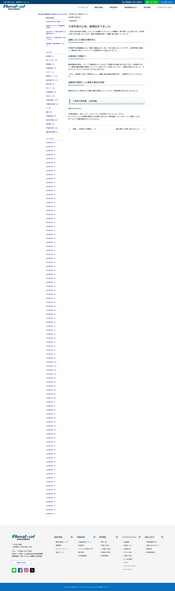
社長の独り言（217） (52, 80)
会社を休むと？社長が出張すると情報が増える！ (56, 33)
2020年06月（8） (51, 418)
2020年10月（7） (51, 402)
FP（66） (49, 108)
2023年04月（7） (51, 282)
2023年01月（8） (51, 294)
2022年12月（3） (51, 298)
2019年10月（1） (51, 446)
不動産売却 (113, 7)
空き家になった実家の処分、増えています (56, 39)
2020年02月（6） (51, 434)
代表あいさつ (128, 545)
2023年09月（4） (51, 262)
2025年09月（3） (51, 170)
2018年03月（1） (51, 514)
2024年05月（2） (51, 230)
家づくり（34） (50, 88)
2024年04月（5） (51, 234)
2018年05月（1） (51, 506)
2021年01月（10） (51, 390)
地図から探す (105, 545)
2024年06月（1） (51, 226)
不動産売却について (84, 542)
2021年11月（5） (51, 350)
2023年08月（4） (51, 266)
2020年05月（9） (51, 422)
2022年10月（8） (51, 306)
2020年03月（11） (51, 430)
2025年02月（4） (51, 194)
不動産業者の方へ (131, 7)
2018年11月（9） (51, 490)
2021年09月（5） (51, 358)
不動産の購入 (73, 21)
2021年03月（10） (51, 382)
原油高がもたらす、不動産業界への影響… (56, 27)
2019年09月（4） (51, 450)
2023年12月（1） (51, 250)
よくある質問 (128, 559)
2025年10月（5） (51, 166)
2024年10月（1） (51, 210)
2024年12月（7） (51, 202)
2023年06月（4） (51, 274)
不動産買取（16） (51, 92)
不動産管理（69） (51, 116)
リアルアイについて (164, 7)
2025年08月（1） (51, 174)
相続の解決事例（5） (52, 132)
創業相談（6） (50, 64)
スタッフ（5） (50, 72)
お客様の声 (127, 549)
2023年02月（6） (51, 290)
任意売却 (81, 545)
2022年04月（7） (51, 330)
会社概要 (126, 542)
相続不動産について (62, 542)
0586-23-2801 (132, 2)
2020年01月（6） (51, 438)
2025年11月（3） (51, 162)
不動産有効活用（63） (52, 104)
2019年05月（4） (51, 466)
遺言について (60, 552)
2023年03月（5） (51, 286)
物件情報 (147, 7)
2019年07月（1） (51, 458)
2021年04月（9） (51, 378)
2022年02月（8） (51, 338)
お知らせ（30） (50, 96)
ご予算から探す (106, 549)
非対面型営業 (150, 552)
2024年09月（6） (51, 214)
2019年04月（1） (51, 470)
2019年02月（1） (51, 478)
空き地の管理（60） (52, 120)
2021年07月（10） (51, 366)
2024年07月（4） (51, 222)
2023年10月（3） (51, 258)
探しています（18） (52, 60)
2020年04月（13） (51, 426)
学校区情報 (104, 556)
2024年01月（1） (51, 246)
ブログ (126, 563)
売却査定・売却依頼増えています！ (55, 44)
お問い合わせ (167, 2)
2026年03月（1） (51, 146)
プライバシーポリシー (131, 566)
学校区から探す (106, 552)
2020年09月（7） (51, 406)
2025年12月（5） (51, 158)
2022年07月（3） (51, 318)
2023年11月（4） (51, 254)
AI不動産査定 (82, 556)
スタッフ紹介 (128, 552)
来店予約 (149, 549)
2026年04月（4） (51, 143)
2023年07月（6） (51, 270)
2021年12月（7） (51, 346)
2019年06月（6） (51, 462)
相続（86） (49, 112)
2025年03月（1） (51, 190)
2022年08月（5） (51, 314)
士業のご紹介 (128, 556)
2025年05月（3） (51, 182)
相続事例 (58, 545)
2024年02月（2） (51, 242)
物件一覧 (104, 542)
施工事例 (81, 552)
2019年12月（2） (51, 442)
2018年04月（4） (51, 510)
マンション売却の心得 (85, 549)
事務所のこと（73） (52, 76)
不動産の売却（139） (52, 128)
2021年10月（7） (51, 354)
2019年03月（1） (51, 474)
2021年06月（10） (51, 370)
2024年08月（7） (51, 218)
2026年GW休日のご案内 (53, 22)
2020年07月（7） (51, 414)
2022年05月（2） (51, 326)
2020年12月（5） (51, 394)
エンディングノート (62, 549)
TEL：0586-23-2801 (22, 550)
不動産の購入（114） (52, 100)
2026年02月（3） (51, 151)
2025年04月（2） (51, 186)
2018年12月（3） (51, 486)
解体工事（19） (50, 84)
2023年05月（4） (51, 278)
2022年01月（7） (51, 342)
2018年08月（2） (51, 502)
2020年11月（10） (51, 398)
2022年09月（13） (51, 310)
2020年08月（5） (51, 410)
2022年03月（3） (51, 334)
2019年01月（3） (51, 482)
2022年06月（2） (51, 322)
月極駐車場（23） (51, 68)
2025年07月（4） (51, 178)
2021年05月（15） (51, 374)
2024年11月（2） (51, 206)
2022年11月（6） (51, 302)
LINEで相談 (152, 2)
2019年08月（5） (51, 454)
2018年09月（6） (51, 498)
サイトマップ (128, 569)
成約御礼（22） (50, 124)
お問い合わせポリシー (153, 545)
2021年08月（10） (51, 362)
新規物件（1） (50, 56)
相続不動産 (98, 7)
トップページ (83, 7)
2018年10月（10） (51, 494)
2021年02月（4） (51, 386)
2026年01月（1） (51, 154)
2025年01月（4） (51, 198)
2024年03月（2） (51, 238)
